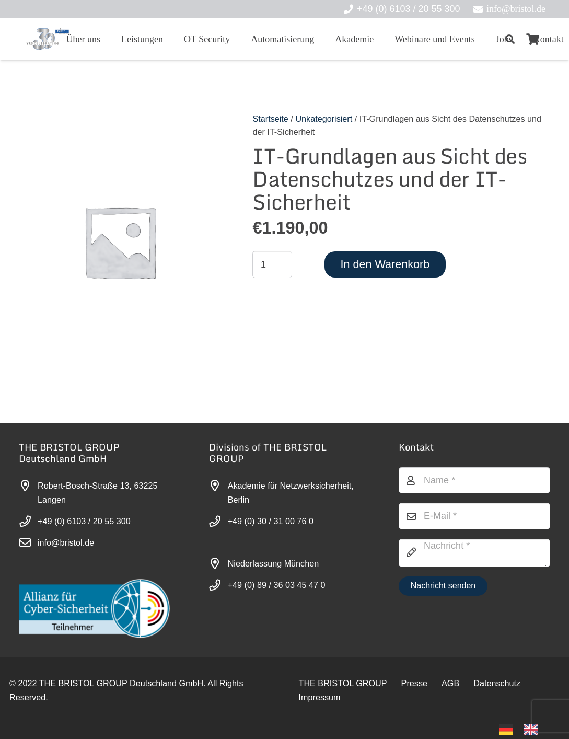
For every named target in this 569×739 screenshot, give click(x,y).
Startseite (270, 118)
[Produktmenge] (272, 264)
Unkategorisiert (323, 118)
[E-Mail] (474, 516)
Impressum (320, 697)
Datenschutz (496, 683)
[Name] (474, 480)
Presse (414, 683)
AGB (450, 683)
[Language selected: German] (523, 728)
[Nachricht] (474, 553)
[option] (533, 729)
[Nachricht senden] (443, 586)
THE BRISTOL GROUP (343, 683)
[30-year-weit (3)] (47, 39)
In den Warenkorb (384, 264)
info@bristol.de (66, 542)
